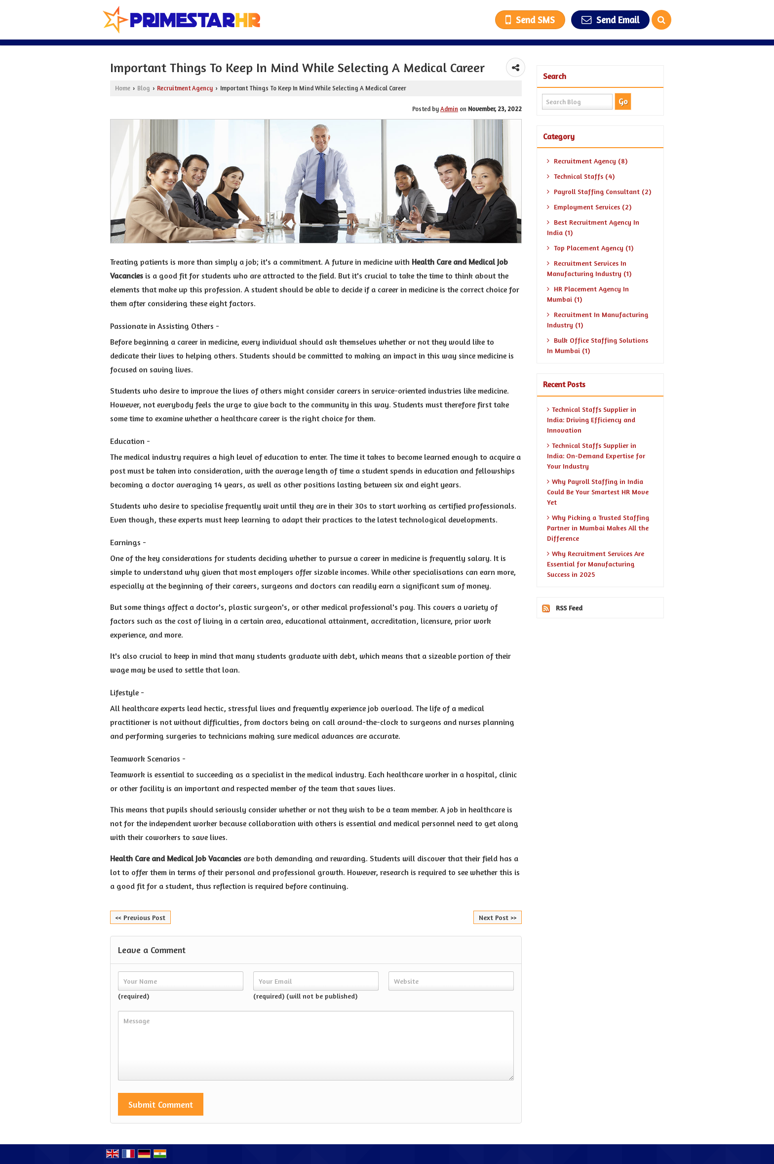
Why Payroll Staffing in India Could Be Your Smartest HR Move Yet (598, 491)
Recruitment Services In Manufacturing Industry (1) (589, 268)
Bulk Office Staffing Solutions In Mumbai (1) (597, 345)
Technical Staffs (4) (581, 176)
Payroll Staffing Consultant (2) (599, 191)
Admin (449, 109)
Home (122, 88)
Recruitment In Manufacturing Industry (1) (597, 319)
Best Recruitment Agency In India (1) (593, 227)
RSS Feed (569, 607)
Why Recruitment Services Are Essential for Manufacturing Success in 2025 (595, 563)
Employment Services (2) (589, 206)
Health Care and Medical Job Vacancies (175, 858)
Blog (143, 88)
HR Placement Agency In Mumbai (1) (588, 293)
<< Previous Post (140, 917)
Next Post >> (497, 917)
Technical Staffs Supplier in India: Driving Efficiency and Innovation (591, 419)
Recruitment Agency (185, 88)
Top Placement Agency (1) (590, 247)
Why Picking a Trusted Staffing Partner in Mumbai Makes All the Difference (598, 527)
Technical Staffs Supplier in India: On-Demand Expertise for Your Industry (596, 455)
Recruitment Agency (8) (587, 161)
